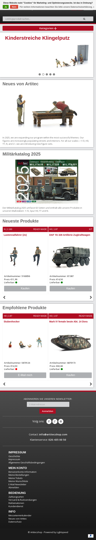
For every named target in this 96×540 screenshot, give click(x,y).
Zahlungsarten (16, 496)
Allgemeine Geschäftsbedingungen (26, 462)
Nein (14, 7)
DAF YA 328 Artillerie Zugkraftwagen (69, 235)
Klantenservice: (48, 439)
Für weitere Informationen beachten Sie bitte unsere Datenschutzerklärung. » (57, 7)
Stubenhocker (12, 321)
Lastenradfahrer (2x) (15, 235)
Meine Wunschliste (18, 481)
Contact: (48, 434)
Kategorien (48, 28)
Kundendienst (15, 506)
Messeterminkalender (19, 515)
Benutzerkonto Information (22, 471)
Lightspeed (62, 532)
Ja (6, 7)
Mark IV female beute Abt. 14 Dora (68, 321)
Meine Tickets (15, 478)
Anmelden (47, 411)
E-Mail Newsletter (17, 484)
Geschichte (14, 456)
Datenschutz (15, 521)
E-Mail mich (25, 375)
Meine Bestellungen (18, 474)
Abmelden (13, 487)
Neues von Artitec (17, 518)
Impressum (14, 459)
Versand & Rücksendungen (22, 499)
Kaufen (25, 288)
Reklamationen (16, 503)
